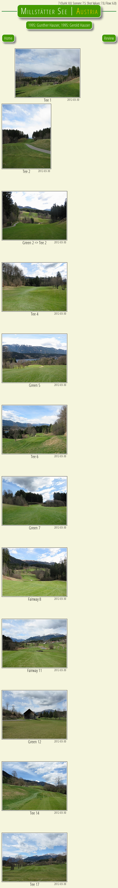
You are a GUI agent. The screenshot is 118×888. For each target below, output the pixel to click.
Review (109, 38)
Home (8, 38)
